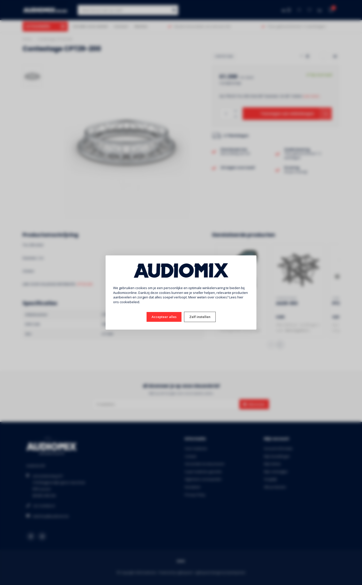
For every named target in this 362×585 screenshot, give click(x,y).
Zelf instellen (199, 316)
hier (240, 297)
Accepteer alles (164, 316)
